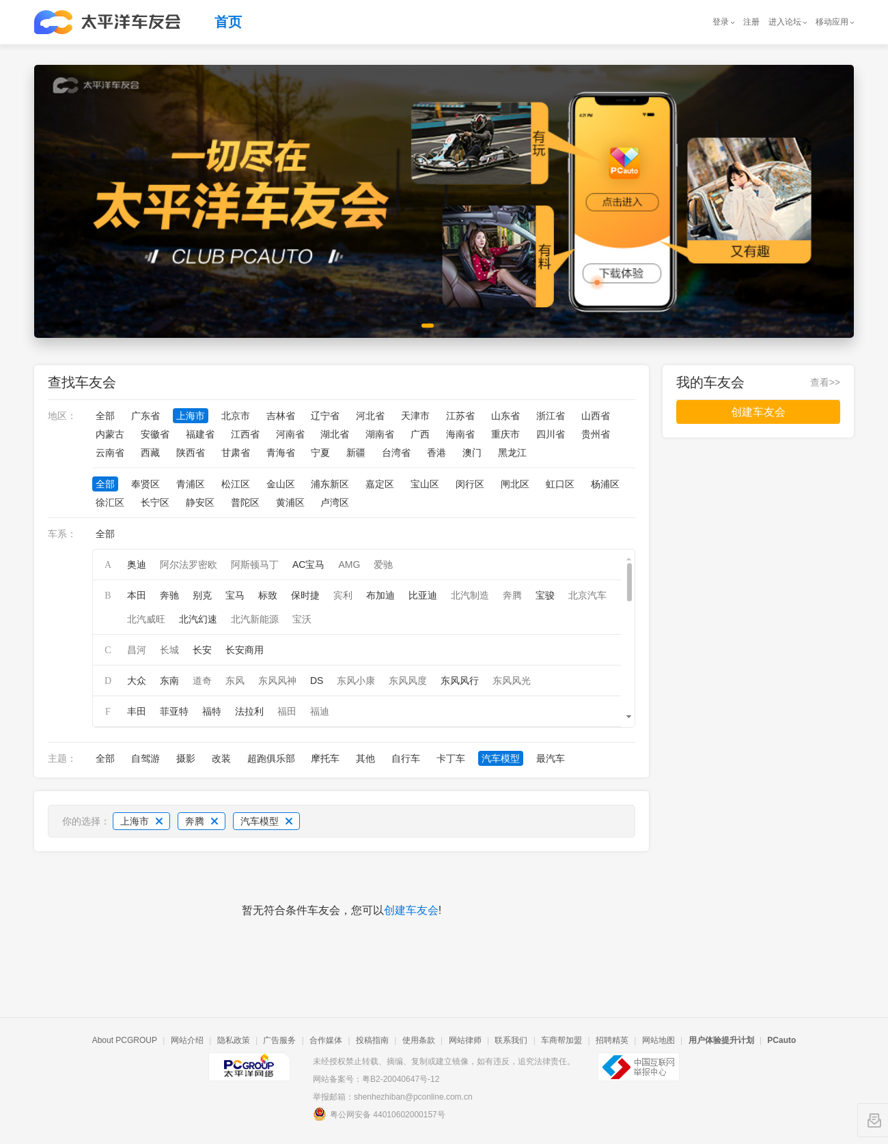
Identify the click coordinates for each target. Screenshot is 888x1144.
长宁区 (155, 502)
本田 (136, 595)
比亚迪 (422, 595)
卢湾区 (334, 502)
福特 (211, 711)
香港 (436, 452)
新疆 (355, 452)
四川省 (550, 434)
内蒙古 (110, 434)
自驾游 (145, 758)
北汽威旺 (146, 619)
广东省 (145, 415)
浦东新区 (330, 483)
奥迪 (136, 564)
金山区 (280, 483)
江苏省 (460, 415)
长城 (169, 649)
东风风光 (511, 680)
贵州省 (595, 434)
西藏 (150, 452)
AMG (349, 564)
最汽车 (550, 758)
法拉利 (249, 711)
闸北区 (515, 483)
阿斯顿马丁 (255, 564)
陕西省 (190, 452)
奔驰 (169, 595)
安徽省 (155, 434)
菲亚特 (174, 711)
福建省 (200, 434)
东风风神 (277, 680)
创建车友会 (411, 910)
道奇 (202, 680)
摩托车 (325, 758)
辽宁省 (325, 415)
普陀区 (245, 502)
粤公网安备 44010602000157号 (379, 1114)
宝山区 (425, 483)
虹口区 (560, 483)
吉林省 (280, 415)
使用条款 (418, 1040)
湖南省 (379, 434)
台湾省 (396, 452)
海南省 (460, 434)
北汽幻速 (198, 619)
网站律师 (465, 1040)
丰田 (136, 711)
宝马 (235, 595)
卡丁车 (450, 758)
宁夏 (320, 452)
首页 (228, 21)
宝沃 (301, 619)
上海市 (190, 415)
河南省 (290, 434)
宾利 (342, 595)
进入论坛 (784, 22)
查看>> (825, 382)
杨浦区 (605, 483)
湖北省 (334, 434)
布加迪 (380, 595)
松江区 (235, 483)
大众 (136, 680)
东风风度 (408, 680)
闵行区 (470, 483)
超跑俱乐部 (271, 758)
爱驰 (383, 564)
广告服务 (279, 1040)
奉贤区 (145, 483)
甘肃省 (235, 452)
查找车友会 (82, 382)
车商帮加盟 (561, 1040)
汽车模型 (501, 758)
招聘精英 (612, 1040)
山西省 (595, 415)
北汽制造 (470, 595)
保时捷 (305, 595)
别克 (202, 595)
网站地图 (658, 1040)
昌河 (136, 649)
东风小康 (356, 680)
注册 (751, 22)
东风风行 (460, 680)
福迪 (319, 711)
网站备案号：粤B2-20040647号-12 (376, 1079)
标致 (267, 595)
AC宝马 (308, 564)
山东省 (505, 415)
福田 (286, 711)
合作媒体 (325, 1040)
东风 (235, 680)
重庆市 (505, 434)
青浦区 (190, 483)
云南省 (110, 452)
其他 (365, 758)
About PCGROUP (124, 1040)
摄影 (185, 758)
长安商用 (244, 649)
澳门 (472, 452)
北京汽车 (587, 595)
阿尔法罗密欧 (188, 564)
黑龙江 (512, 452)
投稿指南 (372, 1040)
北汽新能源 (255, 619)
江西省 (245, 434)
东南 (169, 680)
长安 (202, 649)
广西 (420, 434)
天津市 (415, 415)
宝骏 (545, 595)
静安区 (200, 502)
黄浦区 (290, 502)
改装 (221, 758)
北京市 (235, 415)
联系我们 (511, 1040)
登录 (720, 22)
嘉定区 (379, 483)
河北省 (370, 415)
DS (316, 680)
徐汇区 (110, 502)
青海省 (280, 452)
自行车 (405, 758)
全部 (105, 415)
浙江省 (550, 415)
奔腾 (512, 595)
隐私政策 (233, 1040)
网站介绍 (187, 1040)
